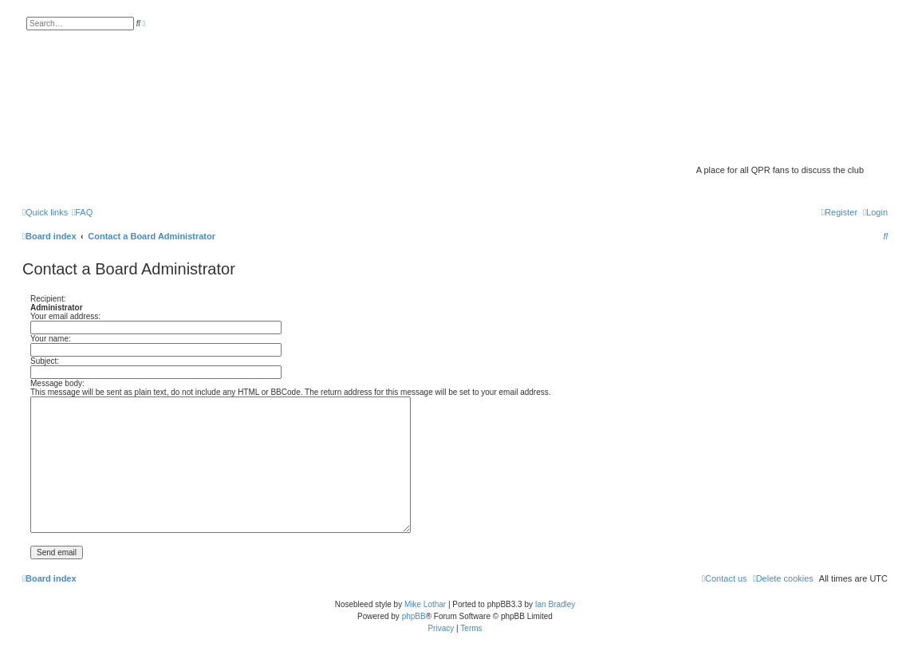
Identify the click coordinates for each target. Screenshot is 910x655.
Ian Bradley (555, 604)
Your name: (50, 338)
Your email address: (65, 316)
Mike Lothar (425, 604)
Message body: (57, 383)
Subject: (44, 361)
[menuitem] (82, 212)
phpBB (414, 616)
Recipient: (47, 298)
